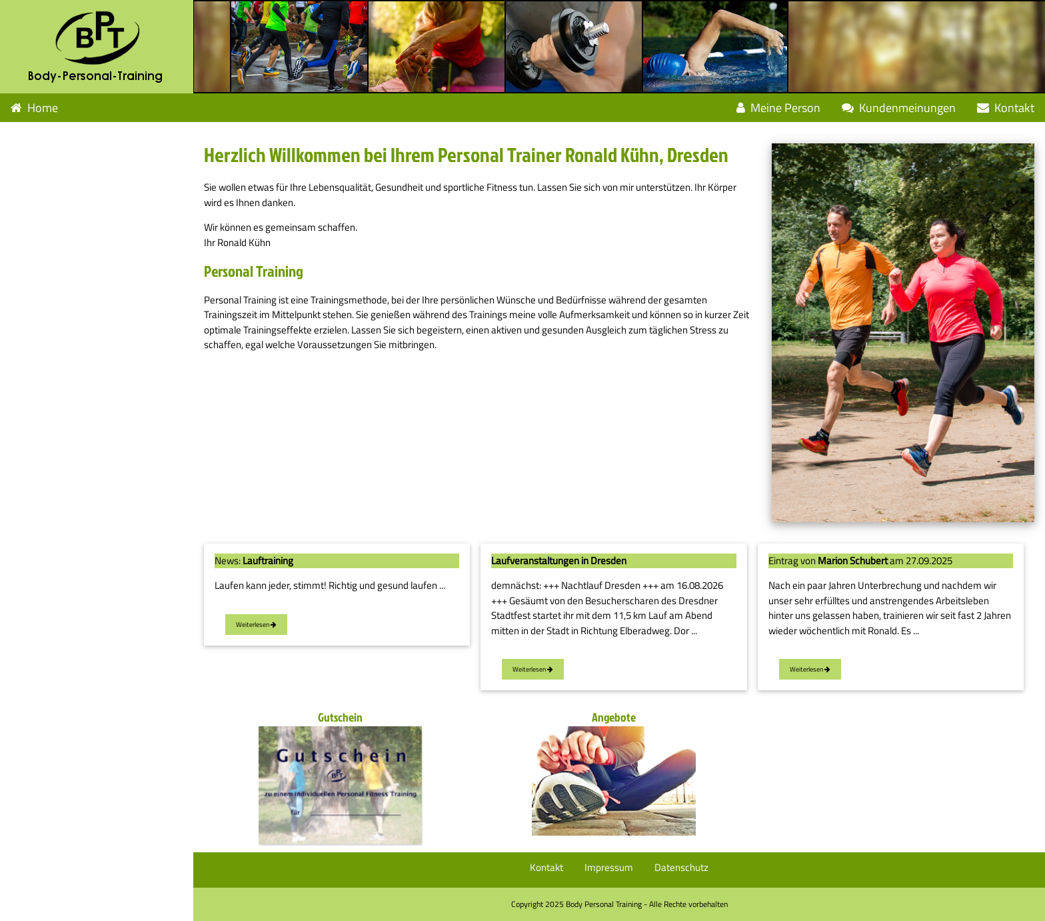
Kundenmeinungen (899, 108)
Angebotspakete (52, 280)
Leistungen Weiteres (67, 194)
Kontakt (1005, 108)
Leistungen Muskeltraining (82, 165)
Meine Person (778, 108)
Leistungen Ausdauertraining (88, 136)
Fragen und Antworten (68, 222)
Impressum (608, 867)
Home (34, 108)
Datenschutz (681, 867)
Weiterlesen (256, 625)
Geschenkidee (46, 251)
